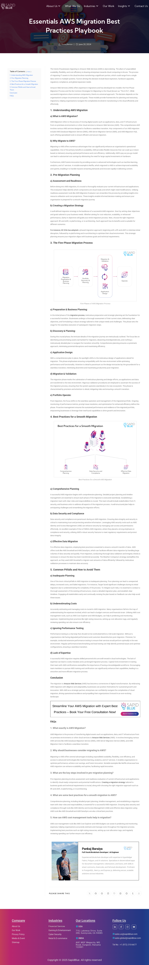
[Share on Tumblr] (132, 893)
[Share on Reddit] (126, 893)
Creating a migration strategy (113, 782)
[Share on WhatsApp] (139, 893)
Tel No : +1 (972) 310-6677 (124, 944)
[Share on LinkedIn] (108, 893)
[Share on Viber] (114, 893)
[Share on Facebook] (95, 893)
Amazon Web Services (73, 684)
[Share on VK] (120, 893)
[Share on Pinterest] (101, 893)
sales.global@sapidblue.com (128, 938)
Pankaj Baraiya (66, 44)
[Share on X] (89, 893)
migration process (77, 315)
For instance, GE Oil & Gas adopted (64, 230)
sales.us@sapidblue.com (126, 934)
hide (28, 71)
